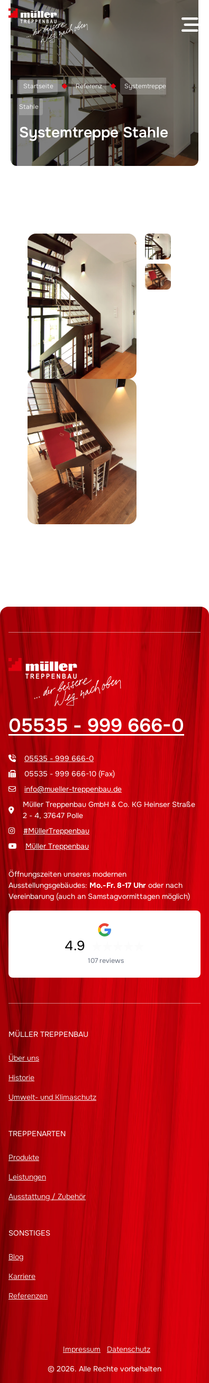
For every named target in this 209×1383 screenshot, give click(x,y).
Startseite (38, 86)
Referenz (89, 86)
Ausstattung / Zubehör (47, 1196)
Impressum (82, 1349)
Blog (15, 1256)
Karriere (21, 1276)
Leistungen (27, 1177)
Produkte (23, 1157)
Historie (21, 1077)
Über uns (23, 1058)
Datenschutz (128, 1349)
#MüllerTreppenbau (56, 831)
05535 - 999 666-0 (96, 725)
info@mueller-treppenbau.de (73, 789)
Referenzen (28, 1296)
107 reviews (106, 961)
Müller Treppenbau (57, 846)
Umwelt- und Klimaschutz (52, 1097)
